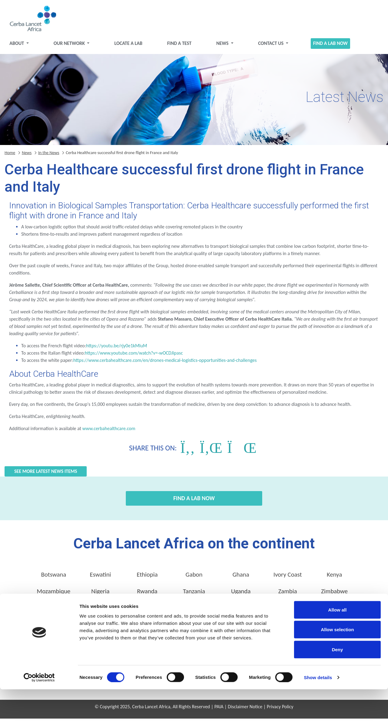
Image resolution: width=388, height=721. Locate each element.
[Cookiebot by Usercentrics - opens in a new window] (39, 709)
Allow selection (337, 661)
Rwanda (147, 594)
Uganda (241, 594)
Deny (337, 681)
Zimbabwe (334, 594)
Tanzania (194, 594)
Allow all (337, 641)
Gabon (194, 577)
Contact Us (269, 46)
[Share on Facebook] (187, 450)
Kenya (334, 577)
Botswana (53, 577)
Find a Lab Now (327, 46)
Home (10, 154)
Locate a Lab (130, 46)
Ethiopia (147, 577)
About (22, 46)
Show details (318, 709)
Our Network (73, 46)
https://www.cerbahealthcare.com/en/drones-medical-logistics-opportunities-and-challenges (165, 363)
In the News (48, 154)
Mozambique (53, 594)
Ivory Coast (287, 577)
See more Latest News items (45, 474)
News (222, 46)
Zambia (287, 594)
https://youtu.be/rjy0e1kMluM (116, 348)
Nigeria (100, 594)
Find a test (180, 46)
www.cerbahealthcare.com (108, 431)
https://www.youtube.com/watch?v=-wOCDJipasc (134, 355)
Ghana (240, 577)
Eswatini (100, 577)
